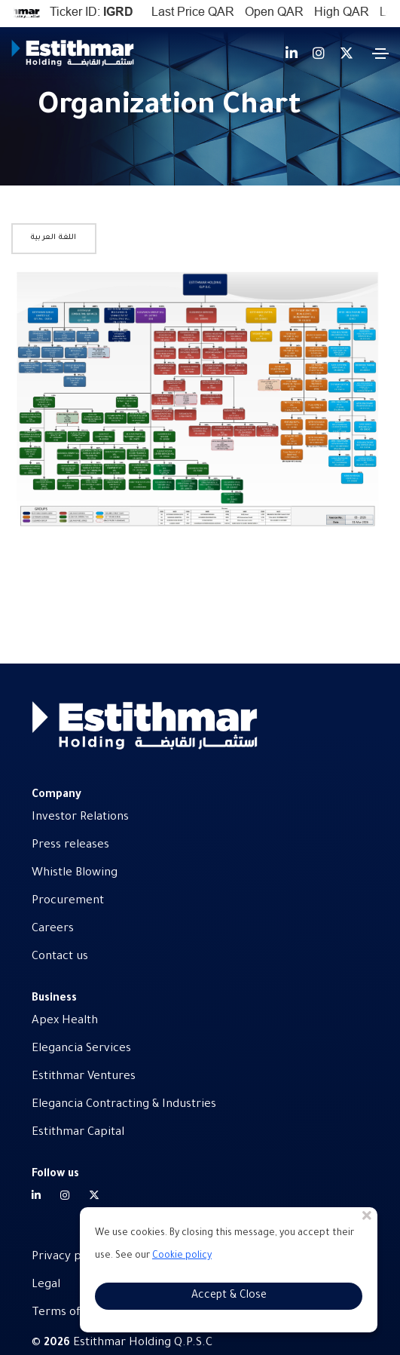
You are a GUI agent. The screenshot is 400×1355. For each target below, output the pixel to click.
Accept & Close (229, 1296)
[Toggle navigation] (380, 53)
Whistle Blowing (75, 873)
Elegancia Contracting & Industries (124, 1105)
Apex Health (65, 1021)
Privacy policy (69, 1257)
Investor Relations (80, 817)
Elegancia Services (81, 1049)
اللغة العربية (54, 238)
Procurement (68, 901)
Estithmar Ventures (84, 1077)
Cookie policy (182, 1256)
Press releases (70, 845)
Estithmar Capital (78, 1133)
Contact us (60, 957)
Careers (53, 929)
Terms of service (77, 1313)
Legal (46, 1285)
